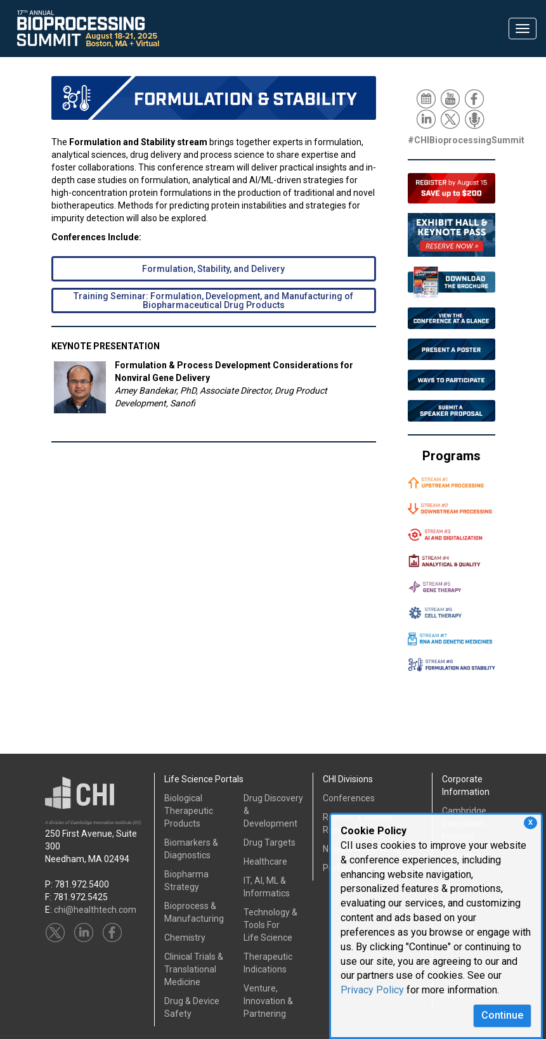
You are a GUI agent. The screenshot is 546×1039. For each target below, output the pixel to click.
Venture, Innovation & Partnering (268, 1001)
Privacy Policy (372, 990)
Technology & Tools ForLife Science (270, 925)
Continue (502, 1015)
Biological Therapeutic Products (188, 811)
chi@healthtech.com (95, 910)
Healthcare (265, 861)
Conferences (349, 798)
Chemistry (184, 938)
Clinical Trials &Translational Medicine (193, 969)
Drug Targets (270, 842)
